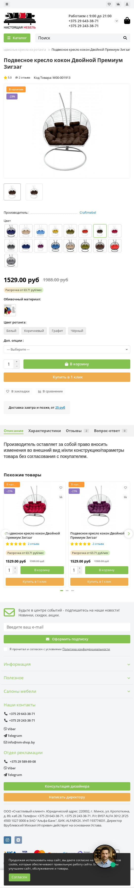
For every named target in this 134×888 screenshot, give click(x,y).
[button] (5, 534)
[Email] (67, 627)
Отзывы (77, 430)
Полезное (67, 677)
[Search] (82, 37)
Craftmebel (88, 212)
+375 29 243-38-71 (84, 25)
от (23, 290)
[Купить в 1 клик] (67, 377)
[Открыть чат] (105, 856)
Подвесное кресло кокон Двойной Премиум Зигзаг (33, 535)
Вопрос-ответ (110, 430)
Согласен (19, 877)
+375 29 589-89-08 (20, 761)
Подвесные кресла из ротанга (23, 49)
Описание (13, 430)
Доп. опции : (14, 340)
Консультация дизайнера (67, 786)
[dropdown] (7, 4)
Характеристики (44, 430)
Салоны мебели (67, 691)
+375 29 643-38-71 (84, 20)
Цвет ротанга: (15, 322)
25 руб (60, 407)
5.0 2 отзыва (17, 77)
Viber (10, 729)
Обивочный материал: (22, 299)
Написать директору (67, 797)
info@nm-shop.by (19, 742)
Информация (67, 664)
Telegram (13, 735)
